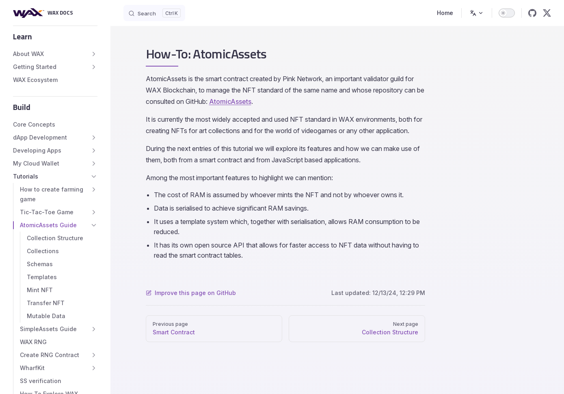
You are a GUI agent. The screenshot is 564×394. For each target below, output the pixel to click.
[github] (532, 13)
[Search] (154, 13)
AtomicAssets (230, 101)
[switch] (507, 13)
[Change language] (476, 13)
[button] (55, 36)
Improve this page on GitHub (191, 292)
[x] (547, 13)
